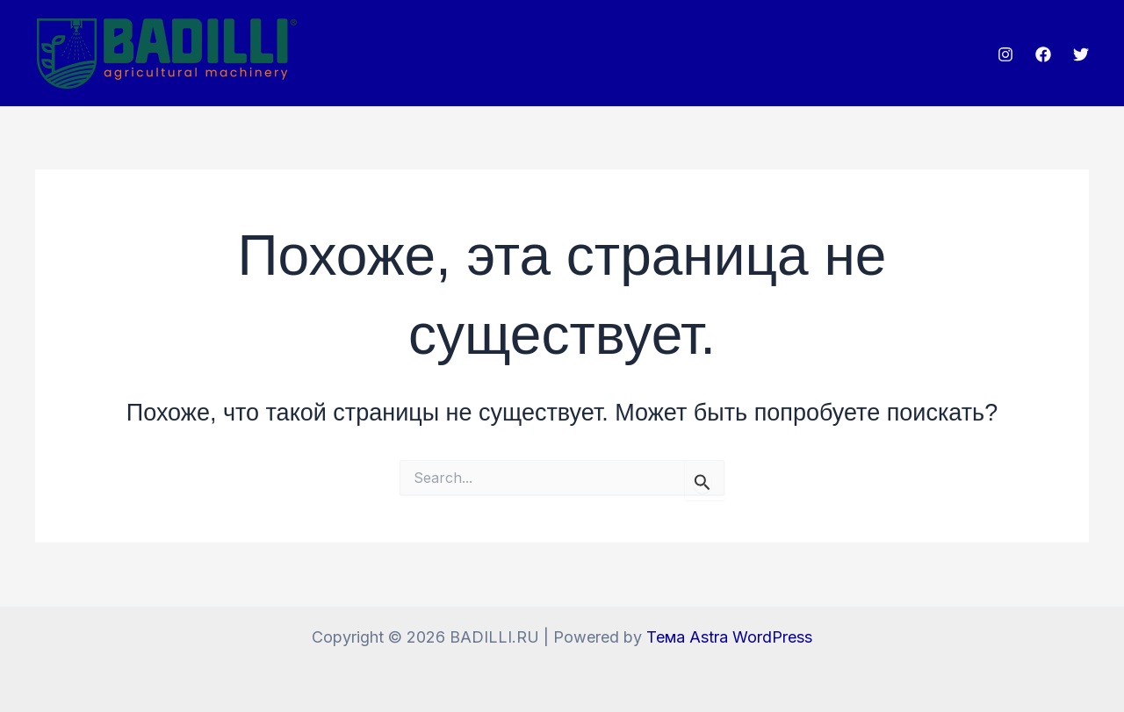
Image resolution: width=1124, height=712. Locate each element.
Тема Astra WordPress (729, 637)
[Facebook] (1043, 54)
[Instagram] (1005, 54)
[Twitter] (1081, 54)
